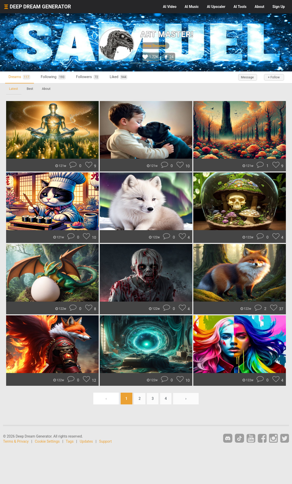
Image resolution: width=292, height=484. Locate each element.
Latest (13, 89)
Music (192, 7)
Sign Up (278, 7)
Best (30, 89)
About (259, 7)
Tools (240, 7)
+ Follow (274, 77)
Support (105, 441)
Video (169, 7)
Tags (69, 441)
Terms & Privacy (16, 441)
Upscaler (216, 7)
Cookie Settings (47, 441)
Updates (86, 441)
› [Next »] (186, 398)
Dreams (20, 77)
